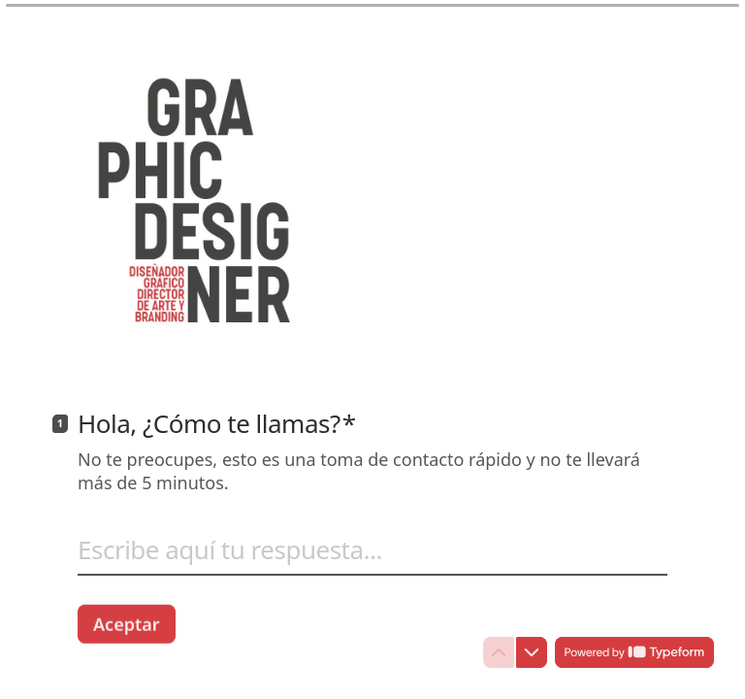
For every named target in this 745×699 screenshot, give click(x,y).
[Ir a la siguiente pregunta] (531, 652)
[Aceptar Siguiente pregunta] (127, 623)
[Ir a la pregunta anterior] (498, 652)
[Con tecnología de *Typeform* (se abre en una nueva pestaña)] (634, 652)
